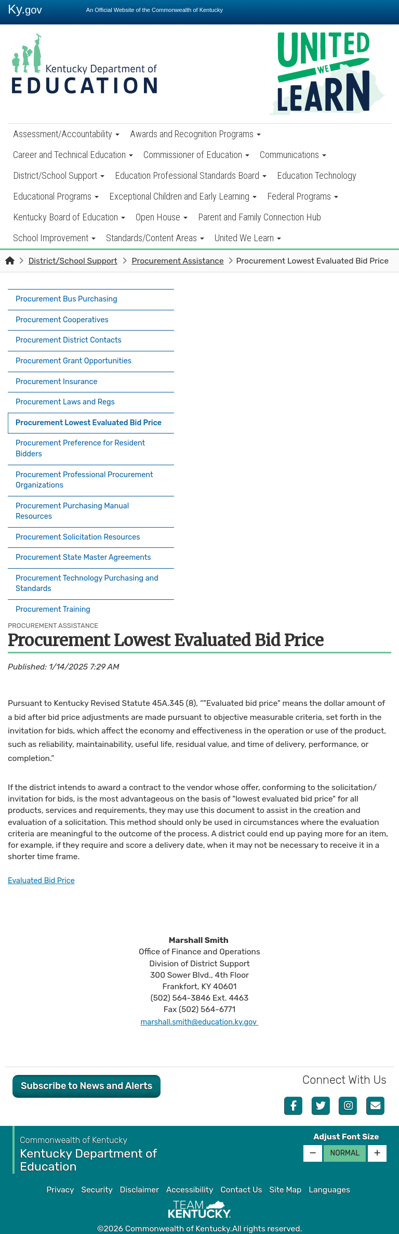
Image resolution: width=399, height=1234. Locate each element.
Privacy (60, 1172)
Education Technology (316, 175)
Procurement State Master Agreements (89, 545)
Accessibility (190, 1172)
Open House (162, 217)
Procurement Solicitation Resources (83, 527)
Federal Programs (302, 196)
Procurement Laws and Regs (69, 390)
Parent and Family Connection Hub (259, 217)
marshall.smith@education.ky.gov (199, 1004)
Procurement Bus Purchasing (71, 298)
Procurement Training (56, 593)
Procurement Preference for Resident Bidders (86, 443)
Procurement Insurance (60, 371)
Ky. (25, 9)
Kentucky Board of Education (69, 217)
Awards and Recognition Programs (195, 133)
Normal (345, 1135)
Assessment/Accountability (66, 133)
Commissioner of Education (196, 154)
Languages (329, 1172)
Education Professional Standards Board (191, 175)
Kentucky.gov (200, 1223)
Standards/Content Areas (155, 237)
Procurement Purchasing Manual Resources (77, 503)
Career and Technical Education (73, 154)
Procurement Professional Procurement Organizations (90, 473)
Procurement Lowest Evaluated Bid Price (86, 413)
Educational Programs (56, 196)
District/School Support (58, 175)
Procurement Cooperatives (66, 316)
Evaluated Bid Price (44, 863)
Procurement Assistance (177, 261)
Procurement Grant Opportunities (78, 353)
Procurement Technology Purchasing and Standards (85, 569)
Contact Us (241, 1172)
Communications (293, 154)
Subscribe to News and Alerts (86, 1068)
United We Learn (248, 237)
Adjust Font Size (346, 1119)
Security (96, 1172)
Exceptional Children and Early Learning (183, 196)
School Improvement (54, 237)
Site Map (285, 1172)
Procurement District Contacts (73, 334)
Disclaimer (139, 1172)
